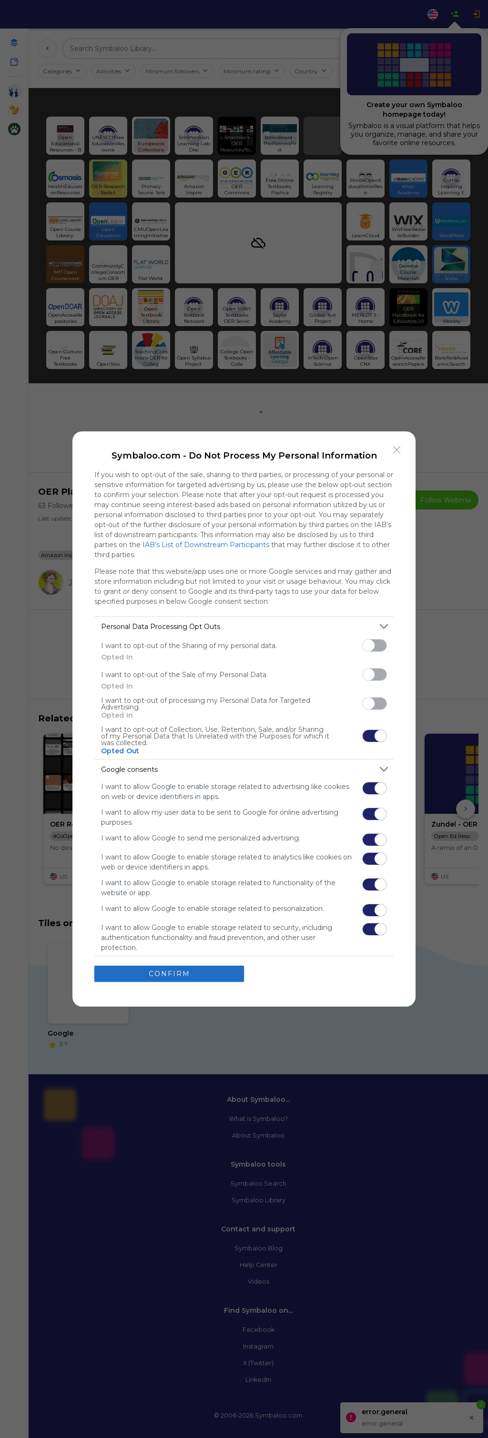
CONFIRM (169, 973)
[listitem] (244, 626)
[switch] (374, 645)
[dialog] (244, 719)
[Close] (397, 450)
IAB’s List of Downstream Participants (205, 544)
